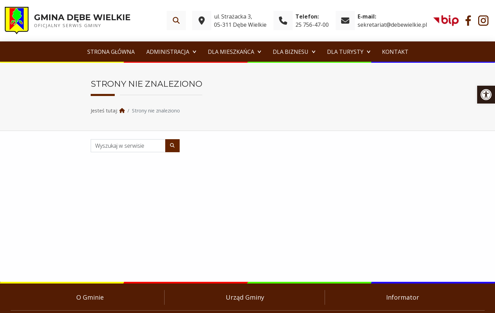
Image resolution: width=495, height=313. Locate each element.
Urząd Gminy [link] (245, 297)
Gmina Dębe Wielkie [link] (82, 17)
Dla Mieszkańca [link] (231, 52)
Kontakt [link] (395, 52)
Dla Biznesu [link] (290, 52)
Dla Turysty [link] (345, 52)
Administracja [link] (167, 52)
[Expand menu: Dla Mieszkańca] (259, 51)
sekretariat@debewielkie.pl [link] (392, 24)
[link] (486, 95)
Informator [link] (402, 297)
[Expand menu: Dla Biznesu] (313, 51)
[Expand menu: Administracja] (194, 51)
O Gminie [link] (90, 297)
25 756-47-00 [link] (312, 24)
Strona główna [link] (111, 52)
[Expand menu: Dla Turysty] (368, 51)
